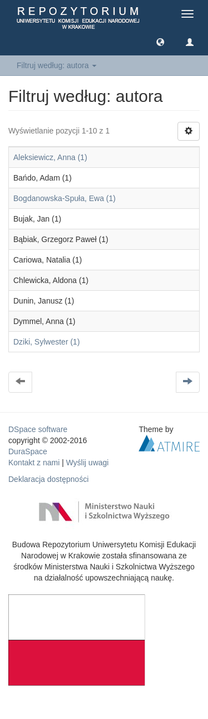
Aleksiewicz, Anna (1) (50, 157)
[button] (160, 41)
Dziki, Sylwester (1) (46, 341)
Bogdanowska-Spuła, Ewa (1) (64, 198)
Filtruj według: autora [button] (57, 65)
